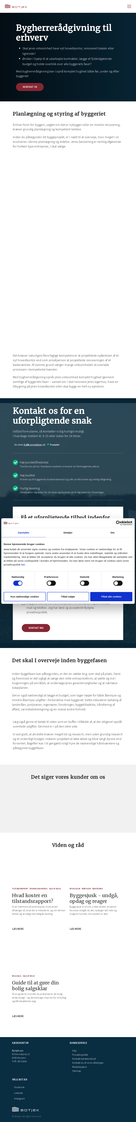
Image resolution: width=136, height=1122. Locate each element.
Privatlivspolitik (80, 1054)
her (23, 564)
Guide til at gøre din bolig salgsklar (35, 986)
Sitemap (76, 1070)
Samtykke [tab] (23, 532)
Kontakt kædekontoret (84, 1058)
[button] (36, 628)
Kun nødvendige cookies (25, 596)
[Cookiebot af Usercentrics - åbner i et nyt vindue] (118, 523)
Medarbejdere (79, 1066)
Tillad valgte (68, 596)
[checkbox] (68, 607)
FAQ (74, 1050)
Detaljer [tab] (68, 532)
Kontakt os (30, 86)
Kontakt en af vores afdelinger (88, 1062)
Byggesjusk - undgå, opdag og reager (94, 898)
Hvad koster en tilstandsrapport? (32, 898)
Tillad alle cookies (111, 596)
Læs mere (18, 928)
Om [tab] (112, 532)
